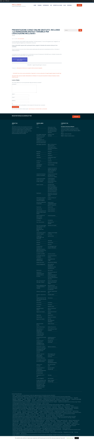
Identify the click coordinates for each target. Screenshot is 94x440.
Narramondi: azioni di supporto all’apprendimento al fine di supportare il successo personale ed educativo (52, 277)
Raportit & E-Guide (41, 313)
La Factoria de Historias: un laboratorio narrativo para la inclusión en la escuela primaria (41, 250)
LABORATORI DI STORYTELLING (40, 261)
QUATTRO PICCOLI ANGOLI (40, 310)
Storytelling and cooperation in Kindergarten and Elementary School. (41, 344)
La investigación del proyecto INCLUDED (52, 248)
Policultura (50, 299)
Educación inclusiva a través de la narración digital (52, 196)
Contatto (38, 164)
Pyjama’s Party (51, 307)
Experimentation (51, 212)
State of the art (51, 325)
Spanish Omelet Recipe (40, 326)
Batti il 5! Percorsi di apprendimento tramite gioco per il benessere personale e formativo (52, 148)
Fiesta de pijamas (51, 217)
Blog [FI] (38, 155)
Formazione (50, 221)
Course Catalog (51, 166)
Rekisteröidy (39, 318)
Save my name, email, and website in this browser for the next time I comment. (28, 106)
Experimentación (51, 210)
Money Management (41, 265)
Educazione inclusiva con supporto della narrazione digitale (41, 200)
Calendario (50, 157)
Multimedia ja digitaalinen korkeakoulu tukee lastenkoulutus (52, 267)
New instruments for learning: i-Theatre (41, 283)
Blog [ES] (50, 153)
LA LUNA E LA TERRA (41, 255)
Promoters (50, 304)
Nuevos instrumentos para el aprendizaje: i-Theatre (52, 283)
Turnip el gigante (40, 379)
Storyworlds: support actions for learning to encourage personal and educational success (41, 351)
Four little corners (40, 223)
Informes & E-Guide (52, 226)
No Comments (21, 38)
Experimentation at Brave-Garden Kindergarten (41, 218)
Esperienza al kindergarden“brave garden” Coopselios (52, 205)
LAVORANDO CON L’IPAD (51, 261)
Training (39, 5)
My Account (39, 271)
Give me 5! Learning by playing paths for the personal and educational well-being (41, 229)
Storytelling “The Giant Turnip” (41, 339)
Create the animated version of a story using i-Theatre (41, 181)
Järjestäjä (50, 242)
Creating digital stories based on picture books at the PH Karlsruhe (52, 182)
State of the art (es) (41, 328)
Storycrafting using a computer (52, 331)
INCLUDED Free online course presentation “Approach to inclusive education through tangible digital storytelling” (36, 73)
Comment (14, 84)
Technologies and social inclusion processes (51, 357)
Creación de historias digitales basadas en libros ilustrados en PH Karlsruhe (52, 171)
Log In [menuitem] (4, 0)
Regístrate (39, 316)
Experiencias (39, 210)
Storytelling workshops (50, 343)
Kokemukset (50, 244)
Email (13, 98)
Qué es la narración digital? (52, 310)
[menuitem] (1, 1)
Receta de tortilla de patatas (52, 314)
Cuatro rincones (40, 186)
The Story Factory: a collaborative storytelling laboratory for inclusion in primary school (41, 372)
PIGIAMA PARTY (51, 296)
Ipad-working (50, 237)
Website (13, 101)
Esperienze (39, 208)
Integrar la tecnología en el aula (52, 235)
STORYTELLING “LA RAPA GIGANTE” (51, 339)
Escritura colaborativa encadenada (41, 204)
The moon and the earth (51, 366)
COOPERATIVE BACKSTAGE (39, 167)
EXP (51, 5)
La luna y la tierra (51, 255)
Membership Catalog (52, 263)
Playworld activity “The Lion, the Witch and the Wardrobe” (41, 301)
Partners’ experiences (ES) (52, 293)
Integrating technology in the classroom (40, 239)
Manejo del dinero (40, 263)
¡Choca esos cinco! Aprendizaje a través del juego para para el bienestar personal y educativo (52, 131)
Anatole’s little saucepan (51, 136)
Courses (38, 169)
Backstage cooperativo (41, 145)
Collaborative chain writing (52, 159)
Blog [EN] (38, 153)
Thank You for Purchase (39, 366)
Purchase (38, 307)
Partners (69, 5)
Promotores (39, 306)
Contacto (50, 162)
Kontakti (38, 246)
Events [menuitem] (7, 1)
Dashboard (39, 194)
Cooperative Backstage (52, 164)
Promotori (50, 306)
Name (13, 95)
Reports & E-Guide (57, 5)
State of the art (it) (52, 328)
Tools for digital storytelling (51, 370)
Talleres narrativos (52, 348)
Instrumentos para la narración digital (41, 235)
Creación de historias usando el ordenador (41, 176)
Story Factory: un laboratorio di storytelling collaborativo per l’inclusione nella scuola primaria (40, 334)
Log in (79, 5)
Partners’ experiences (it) (41, 297)
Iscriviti (38, 242)
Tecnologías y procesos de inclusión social (41, 362)
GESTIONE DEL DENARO (51, 224)
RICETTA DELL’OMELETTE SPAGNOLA (51, 322)
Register (76, 118)
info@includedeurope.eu (69, 137)
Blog (65, 5)
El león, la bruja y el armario (52, 200)
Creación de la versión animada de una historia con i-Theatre (52, 177)
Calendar (38, 157)
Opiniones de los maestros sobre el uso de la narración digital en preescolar (52, 288)
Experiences (46, 5)
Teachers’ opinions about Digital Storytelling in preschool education (41, 357)
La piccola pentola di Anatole (52, 258)
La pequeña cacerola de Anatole (41, 258)
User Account (50, 379)
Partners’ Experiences (41, 292)
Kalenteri (38, 244)
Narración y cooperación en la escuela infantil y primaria (40, 275)
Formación (39, 221)
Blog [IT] (49, 155)
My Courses (50, 271)
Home (35, 5)
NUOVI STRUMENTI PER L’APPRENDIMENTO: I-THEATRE (41, 288)
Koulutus (50, 246)
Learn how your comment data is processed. (38, 110)
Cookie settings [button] (69, 438)
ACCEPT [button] (76, 438)
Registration (50, 316)
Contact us (39, 162)
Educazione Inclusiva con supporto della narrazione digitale (29, 68)
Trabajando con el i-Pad (41, 377)
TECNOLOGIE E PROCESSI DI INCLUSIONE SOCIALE (52, 363)
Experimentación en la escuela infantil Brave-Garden (41, 214)
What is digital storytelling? (51, 382)
